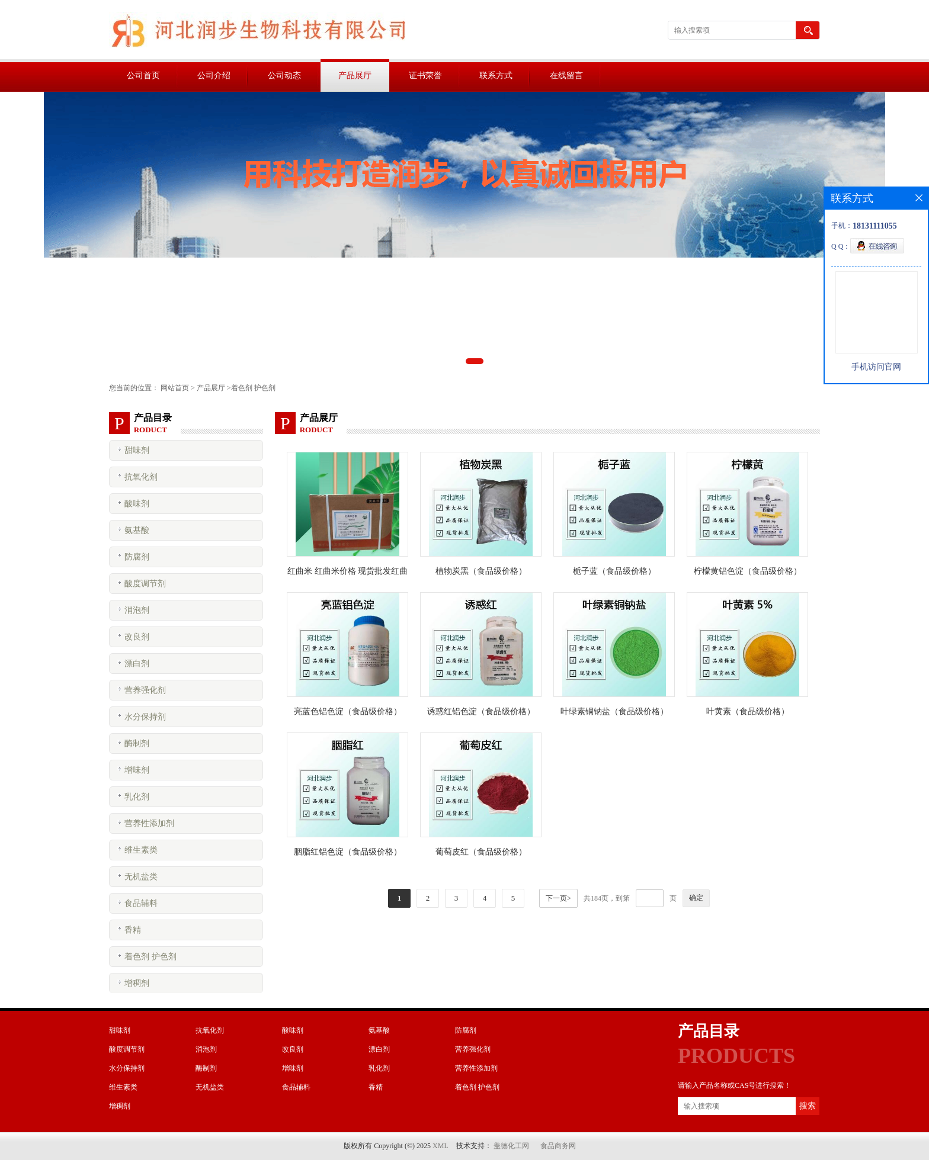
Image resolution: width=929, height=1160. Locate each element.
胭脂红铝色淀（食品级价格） (348, 851)
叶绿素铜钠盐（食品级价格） (614, 711)
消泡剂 (136, 610)
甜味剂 (136, 450)
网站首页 (175, 388)
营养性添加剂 (149, 823)
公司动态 (284, 75)
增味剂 (136, 770)
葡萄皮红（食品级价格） (481, 851)
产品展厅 (354, 75)
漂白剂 (136, 663)
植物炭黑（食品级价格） (481, 571)
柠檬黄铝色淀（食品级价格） (748, 571)
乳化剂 (136, 796)
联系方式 (495, 75)
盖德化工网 (511, 1146)
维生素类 (141, 850)
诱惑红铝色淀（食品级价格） (481, 711)
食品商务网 (558, 1146)
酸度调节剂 (145, 583)
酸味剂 (136, 503)
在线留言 (566, 75)
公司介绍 (213, 75)
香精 (132, 930)
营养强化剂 (145, 690)
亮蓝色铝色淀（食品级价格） (348, 711)
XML (441, 1146)
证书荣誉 (425, 75)
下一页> (558, 898)
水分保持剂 (145, 716)
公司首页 (143, 75)
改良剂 (136, 636)
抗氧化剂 (141, 477)
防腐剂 (136, 556)
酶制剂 (136, 743)
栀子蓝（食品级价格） (614, 571)
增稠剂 (136, 983)
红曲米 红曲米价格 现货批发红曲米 (347, 573)
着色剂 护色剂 (253, 388)
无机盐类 (141, 876)
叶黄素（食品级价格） (747, 711)
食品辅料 (141, 903)
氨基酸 (136, 530)
